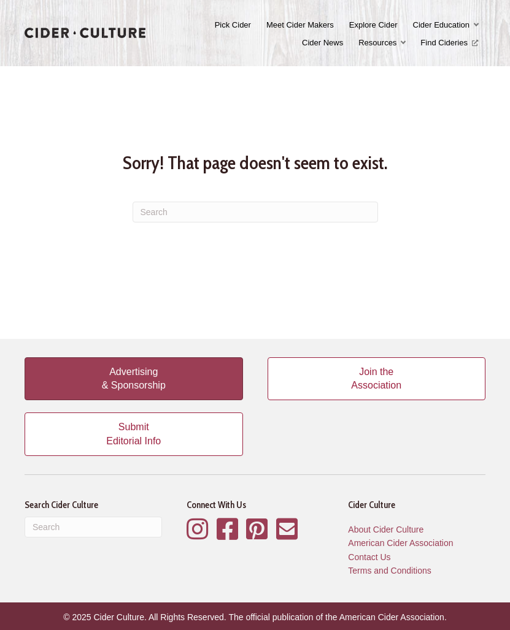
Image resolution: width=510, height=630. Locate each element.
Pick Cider (233, 24)
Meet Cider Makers (300, 24)
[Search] (255, 212)
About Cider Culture (385, 529)
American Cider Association (400, 543)
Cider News (322, 42)
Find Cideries (449, 42)
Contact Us (369, 557)
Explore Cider (373, 24)
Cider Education (441, 24)
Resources (377, 42)
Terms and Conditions (389, 570)
